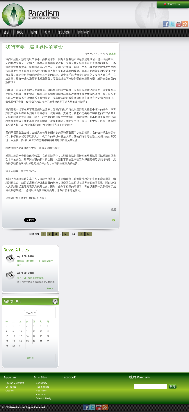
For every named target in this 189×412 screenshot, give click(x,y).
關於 (20, 32)
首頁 (7, 32)
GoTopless (11, 387)
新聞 (34, 32)
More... (51, 288)
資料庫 (30, 358)
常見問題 (64, 32)
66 (88, 234)
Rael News (41, 390)
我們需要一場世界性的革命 (34, 47)
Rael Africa (41, 394)
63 (65, 234)
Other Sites (40, 377)
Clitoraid (10, 390)
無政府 (112, 53)
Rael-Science (42, 387)
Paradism (15, 407)
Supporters (10, 377)
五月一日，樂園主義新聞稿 (30, 278)
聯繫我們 (83, 32)
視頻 (47, 32)
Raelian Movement (15, 383)
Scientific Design (44, 398)
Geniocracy (41, 383)
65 (81, 234)
